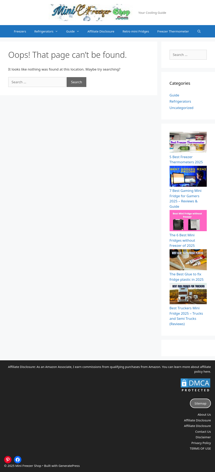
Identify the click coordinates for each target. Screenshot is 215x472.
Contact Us (203, 431)
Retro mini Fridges (136, 31)
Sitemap (200, 403)
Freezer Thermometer (173, 31)
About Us (204, 414)
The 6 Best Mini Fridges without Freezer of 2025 (182, 240)
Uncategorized (182, 107)
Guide (74, 31)
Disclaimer (203, 437)
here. (207, 371)
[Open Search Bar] (199, 31)
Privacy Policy (201, 443)
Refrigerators (48, 31)
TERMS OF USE (200, 448)
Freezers (20, 31)
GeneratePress (69, 466)
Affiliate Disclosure (101, 31)
